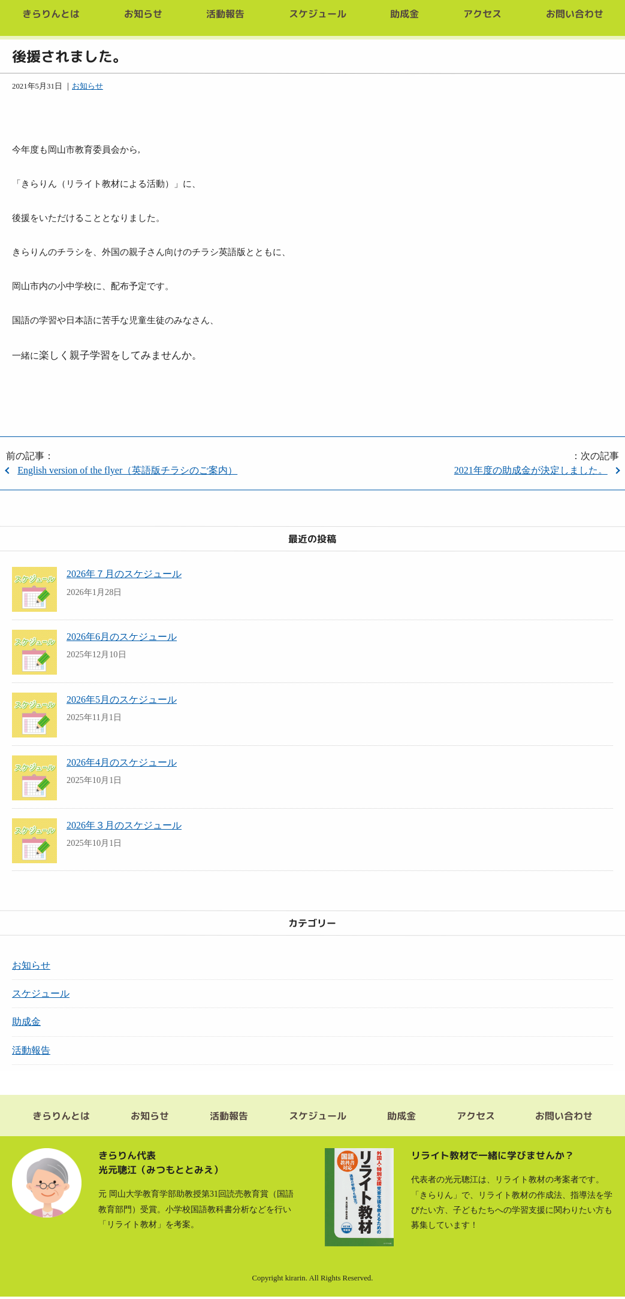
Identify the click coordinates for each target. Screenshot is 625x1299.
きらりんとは (61, 1117)
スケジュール (41, 993)
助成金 (26, 1021)
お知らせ (87, 86)
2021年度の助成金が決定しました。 (531, 470)
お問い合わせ (564, 1117)
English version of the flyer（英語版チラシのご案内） (127, 470)
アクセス (475, 1117)
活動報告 (31, 1050)
